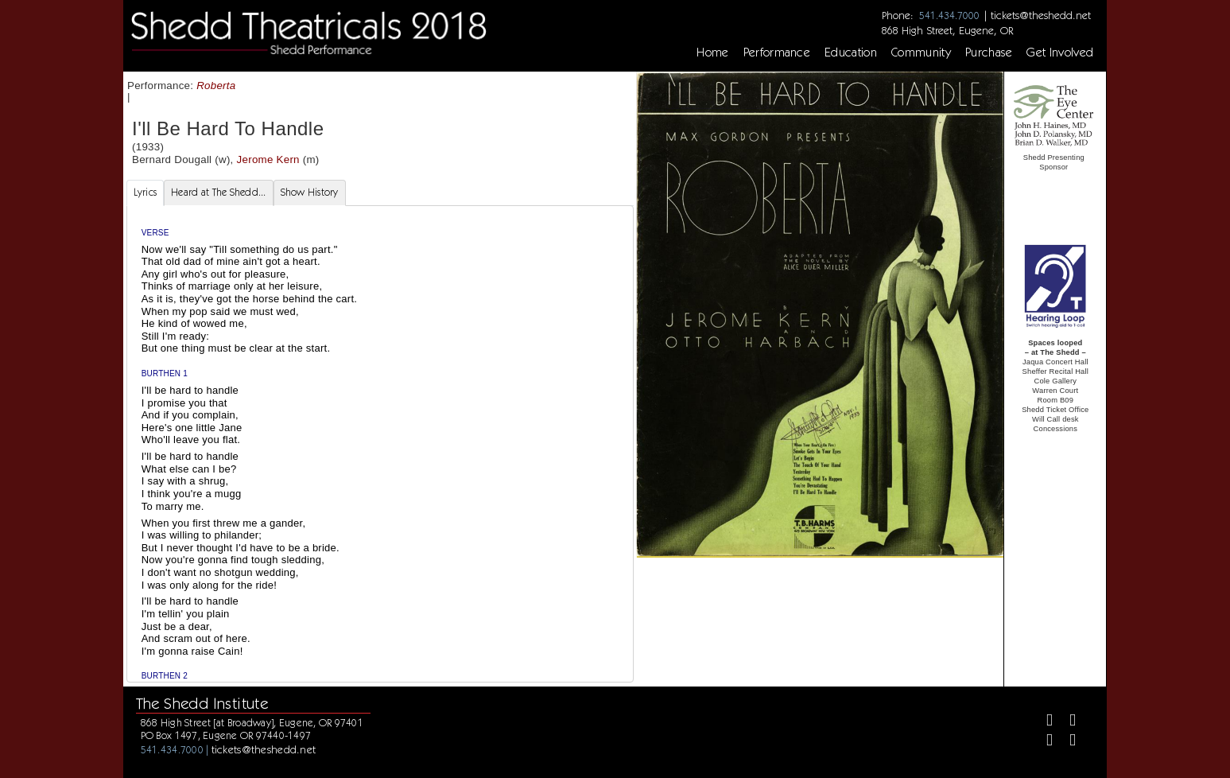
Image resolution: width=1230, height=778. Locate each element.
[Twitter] (1066, 722)
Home (712, 52)
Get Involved (1059, 52)
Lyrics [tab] (145, 192)
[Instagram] (1043, 742)
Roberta (215, 85)
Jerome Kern (268, 159)
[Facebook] (1043, 722)
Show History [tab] (310, 192)
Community (921, 52)
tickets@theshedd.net (1041, 15)
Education (851, 52)
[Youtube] (1066, 742)
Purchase (989, 52)
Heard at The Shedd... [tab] (218, 192)
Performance (777, 52)
